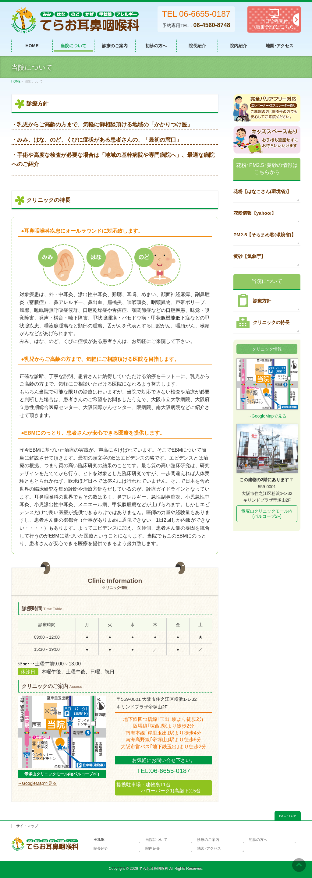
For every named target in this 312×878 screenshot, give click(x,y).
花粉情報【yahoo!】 (254, 213)
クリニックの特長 (261, 322)
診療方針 (252, 300)
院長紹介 (101, 848)
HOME (99, 839)
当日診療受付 (274, 19)
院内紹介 (152, 848)
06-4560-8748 (211, 25)
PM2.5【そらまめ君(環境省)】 (264, 234)
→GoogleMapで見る (37, 783)
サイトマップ (27, 826)
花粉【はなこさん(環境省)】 (262, 191)
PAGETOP (287, 816)
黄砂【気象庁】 (249, 256)
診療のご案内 (208, 839)
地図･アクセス (209, 848)
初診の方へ (258, 839)
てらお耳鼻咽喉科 (153, 868)
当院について (156, 839)
